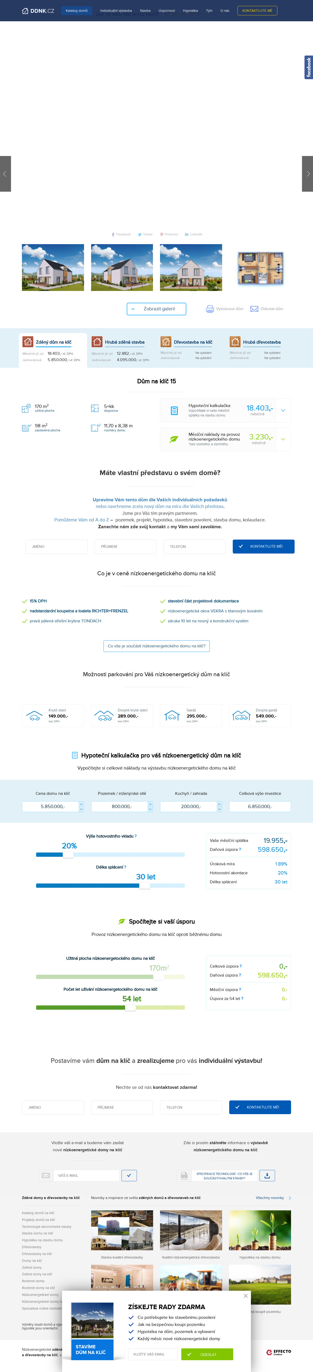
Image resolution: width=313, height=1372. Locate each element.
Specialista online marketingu (44, 1308)
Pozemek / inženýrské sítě (122, 793)
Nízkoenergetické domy (40, 1295)
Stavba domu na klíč (37, 1233)
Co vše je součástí (156, 646)
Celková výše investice (260, 793)
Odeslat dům (266, 309)
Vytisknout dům (224, 309)
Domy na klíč (32, 1261)
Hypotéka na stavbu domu (42, 1240)
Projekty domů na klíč (38, 1220)
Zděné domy (32, 1267)
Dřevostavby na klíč (37, 1254)
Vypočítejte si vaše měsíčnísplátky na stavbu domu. (240, 410)
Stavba (145, 11)
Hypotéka (190, 11)
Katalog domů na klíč (38, 1213)
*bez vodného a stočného (240, 439)
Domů (38, 11)
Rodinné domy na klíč (38, 1288)
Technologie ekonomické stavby (46, 1227)
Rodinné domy (33, 1281)
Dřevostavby (31, 1247)
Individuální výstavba (116, 11)
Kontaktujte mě (257, 11)
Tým (209, 11)
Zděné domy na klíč (37, 1274)
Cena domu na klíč (53, 793)
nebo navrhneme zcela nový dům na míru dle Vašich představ (159, 506)
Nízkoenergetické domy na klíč (45, 1301)
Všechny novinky (270, 1197)
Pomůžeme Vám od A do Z (81, 520)
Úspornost (167, 11)
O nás (224, 11)
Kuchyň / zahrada (191, 793)
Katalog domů (77, 11)
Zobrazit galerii (159, 309)
